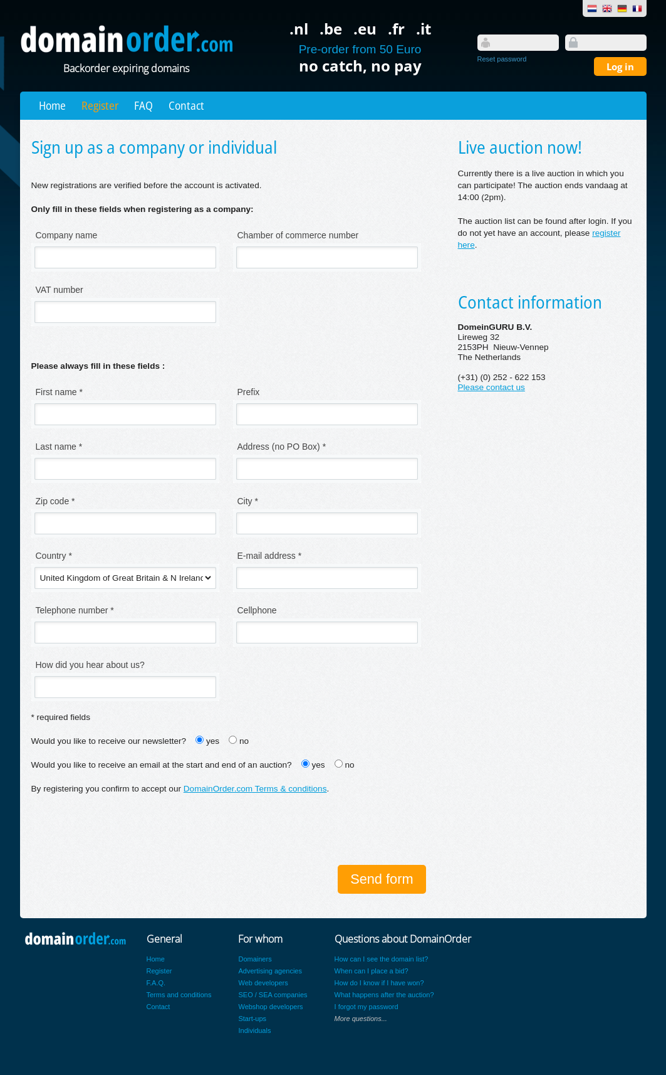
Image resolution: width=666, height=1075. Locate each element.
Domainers (254, 959)
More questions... (361, 1018)
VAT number (59, 290)
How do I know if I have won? (379, 983)
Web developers (263, 983)
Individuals (254, 1030)
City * (247, 501)
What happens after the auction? (384, 994)
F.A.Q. (156, 983)
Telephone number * (75, 610)
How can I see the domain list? (382, 959)
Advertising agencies (270, 971)
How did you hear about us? (90, 665)
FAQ (143, 105)
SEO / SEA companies (272, 994)
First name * (59, 392)
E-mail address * (269, 556)
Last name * (59, 447)
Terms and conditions (179, 994)
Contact (186, 105)
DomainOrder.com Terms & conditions (255, 788)
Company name (67, 235)
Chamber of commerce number (298, 235)
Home (52, 105)
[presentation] (126, 831)
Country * (54, 556)
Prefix (248, 392)
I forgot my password (366, 1006)
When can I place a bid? (371, 971)
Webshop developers (270, 1006)
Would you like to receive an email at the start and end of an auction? (161, 765)
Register (99, 105)
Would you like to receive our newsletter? (109, 741)
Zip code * (55, 501)
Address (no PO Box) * (281, 447)
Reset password (502, 59)
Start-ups (252, 1018)
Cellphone (257, 610)
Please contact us (491, 387)
